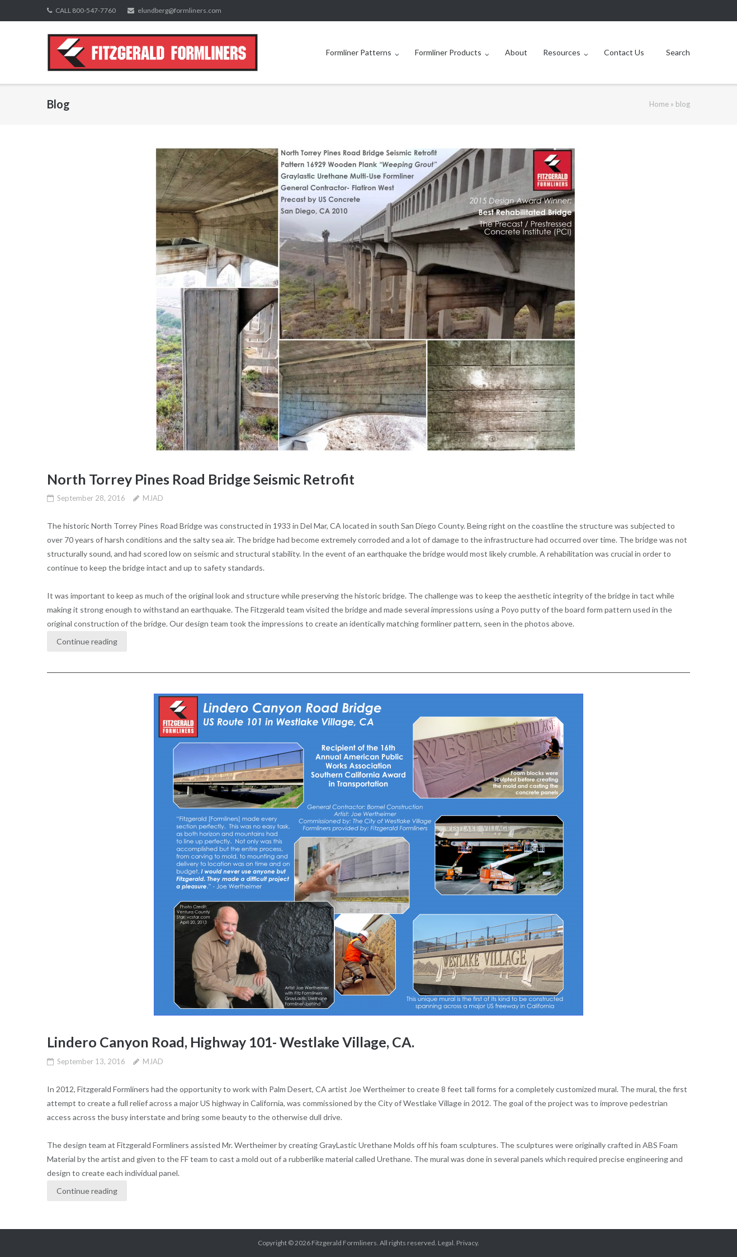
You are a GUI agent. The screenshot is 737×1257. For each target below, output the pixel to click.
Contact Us (624, 52)
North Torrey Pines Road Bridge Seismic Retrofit (201, 479)
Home (659, 103)
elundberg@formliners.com (179, 10)
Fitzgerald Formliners (344, 1243)
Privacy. (467, 1243)
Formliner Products (448, 52)
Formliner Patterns (358, 52)
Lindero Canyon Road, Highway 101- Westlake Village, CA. (230, 1041)
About (516, 52)
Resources (561, 52)
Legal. (446, 1243)
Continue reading (86, 641)
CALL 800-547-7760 (85, 10)
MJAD (153, 498)
